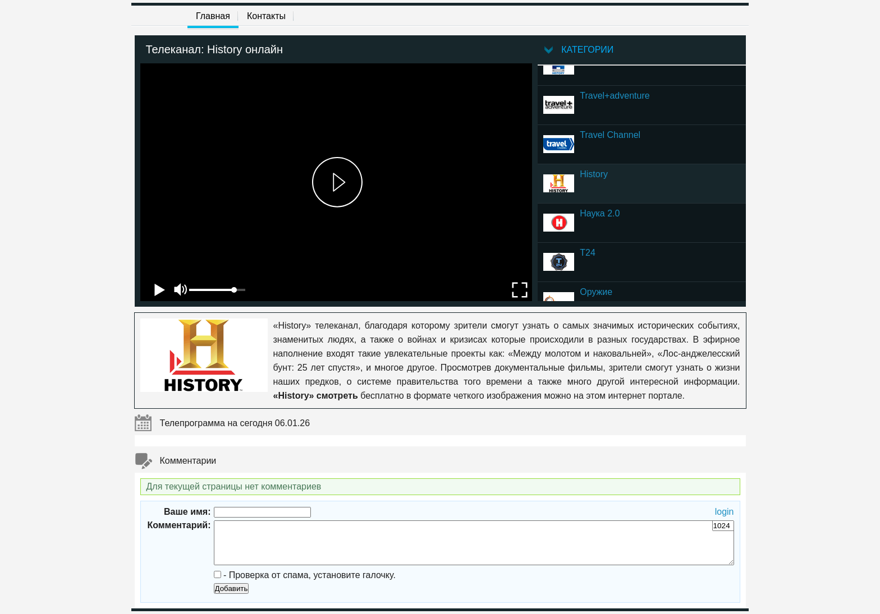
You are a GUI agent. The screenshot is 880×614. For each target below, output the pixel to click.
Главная (213, 16)
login (724, 511)
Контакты (266, 16)
